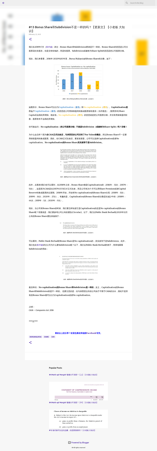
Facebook (91, 333)
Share (46, 337)
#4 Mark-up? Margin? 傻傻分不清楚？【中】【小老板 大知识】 (73, 402)
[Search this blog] (142, 3)
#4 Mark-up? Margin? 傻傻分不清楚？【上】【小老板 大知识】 (73, 375)
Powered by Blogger (78, 442)
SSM (53, 337)
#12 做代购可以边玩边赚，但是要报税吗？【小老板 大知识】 (72, 430)
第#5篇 (49, 47)
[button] (30, 39)
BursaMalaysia (35, 337)
